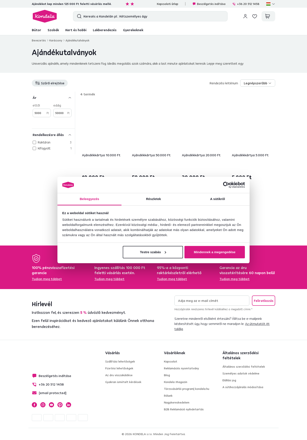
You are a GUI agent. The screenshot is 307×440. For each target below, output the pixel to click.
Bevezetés (39, 40)
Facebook (34, 404)
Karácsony (55, 40)
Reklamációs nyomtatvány (181, 368)
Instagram (42, 404)
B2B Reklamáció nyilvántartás (184, 409)
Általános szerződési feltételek (243, 366)
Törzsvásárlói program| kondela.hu (186, 389)
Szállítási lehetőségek (120, 361)
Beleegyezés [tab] (89, 199)
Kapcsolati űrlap (167, 4)
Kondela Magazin (175, 382)
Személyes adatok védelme (240, 373)
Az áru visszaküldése (119, 375)
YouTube (51, 404)
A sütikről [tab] (217, 199)
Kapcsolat (170, 361)
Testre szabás (153, 252)
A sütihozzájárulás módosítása (242, 387)
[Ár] (53, 97)
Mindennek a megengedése (214, 252)
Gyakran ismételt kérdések (123, 382)
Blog (167, 375)
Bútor (36, 30)
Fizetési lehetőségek (119, 368)
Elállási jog (229, 380)
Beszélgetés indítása (208, 4)
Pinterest (60, 404)
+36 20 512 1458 (245, 4)
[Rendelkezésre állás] (53, 134)
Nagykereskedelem (176, 402)
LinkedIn (68, 404)
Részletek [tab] (153, 199)
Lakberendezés (105, 30)
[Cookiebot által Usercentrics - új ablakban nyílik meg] (226, 185)
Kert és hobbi (75, 30)
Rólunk (168, 396)
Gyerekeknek (133, 30)
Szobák (53, 30)
